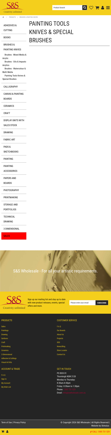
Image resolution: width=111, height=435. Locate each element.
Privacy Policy (19, 422)
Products (12, 17)
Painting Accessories (10, 168)
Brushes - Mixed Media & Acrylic (14, 56)
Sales (7, 235)
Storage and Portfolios (11, 207)
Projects (60, 338)
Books (7, 37)
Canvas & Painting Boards (14, 96)
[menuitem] (27, 326)
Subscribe (101, 303)
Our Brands (61, 330)
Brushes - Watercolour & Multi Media (14, 70)
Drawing (8, 132)
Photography (11, 190)
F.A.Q (59, 326)
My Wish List (6, 387)
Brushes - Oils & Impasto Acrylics (14, 63)
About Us (60, 334)
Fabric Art (9, 139)
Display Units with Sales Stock (14, 123)
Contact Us (61, 354)
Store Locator (62, 350)
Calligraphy (11, 86)
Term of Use (6, 422)
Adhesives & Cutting (10, 28)
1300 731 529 (70, 389)
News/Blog (61, 346)
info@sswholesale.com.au (74, 392)
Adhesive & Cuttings (8, 358)
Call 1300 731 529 (101, 432)
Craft (7, 113)
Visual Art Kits (6, 362)
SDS (58, 342)
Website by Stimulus (100, 425)
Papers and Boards (10, 180)
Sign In (4, 379)
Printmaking (11, 197)
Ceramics (9, 105)
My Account (5, 383)
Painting (8, 158)
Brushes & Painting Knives (29, 17)
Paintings (4, 330)
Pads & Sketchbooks (11, 149)
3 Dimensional (11, 228)
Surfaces (4, 338)
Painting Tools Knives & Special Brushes (13, 77)
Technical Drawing (9, 219)
